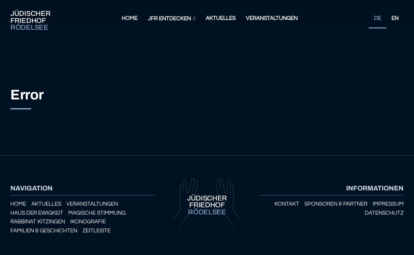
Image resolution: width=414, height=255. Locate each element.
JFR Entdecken (169, 19)
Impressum (388, 204)
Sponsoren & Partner (335, 204)
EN (394, 18)
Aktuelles (220, 18)
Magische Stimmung (96, 213)
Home (129, 18)
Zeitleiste (96, 231)
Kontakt (287, 204)
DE (377, 18)
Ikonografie (88, 222)
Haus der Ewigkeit (36, 213)
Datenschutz (384, 213)
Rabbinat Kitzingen (37, 222)
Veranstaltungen (272, 18)
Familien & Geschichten (43, 231)
